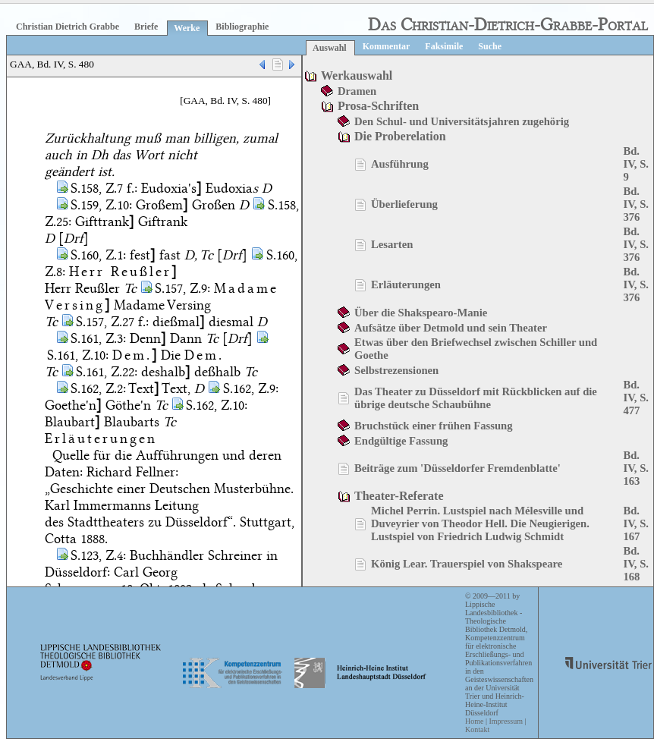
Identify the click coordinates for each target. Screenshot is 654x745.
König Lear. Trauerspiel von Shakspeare (466, 564)
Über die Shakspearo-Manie (420, 312)
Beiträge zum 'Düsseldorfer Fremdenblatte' (457, 468)
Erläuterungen (406, 284)
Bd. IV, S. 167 (636, 523)
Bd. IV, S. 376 (636, 204)
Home (474, 721)
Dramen (357, 91)
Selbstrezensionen (396, 370)
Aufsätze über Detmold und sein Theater (450, 328)
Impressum (505, 721)
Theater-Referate (399, 495)
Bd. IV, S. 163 (636, 468)
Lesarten (392, 244)
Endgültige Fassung (401, 441)
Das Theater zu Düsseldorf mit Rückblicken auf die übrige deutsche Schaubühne (475, 397)
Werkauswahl (356, 75)
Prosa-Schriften (378, 105)
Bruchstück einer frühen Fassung (433, 426)
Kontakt (477, 729)
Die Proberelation (400, 136)
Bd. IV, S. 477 (636, 398)
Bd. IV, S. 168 (636, 564)
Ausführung (400, 164)
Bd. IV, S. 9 (636, 164)
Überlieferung (404, 204)
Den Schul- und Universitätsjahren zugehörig (461, 121)
